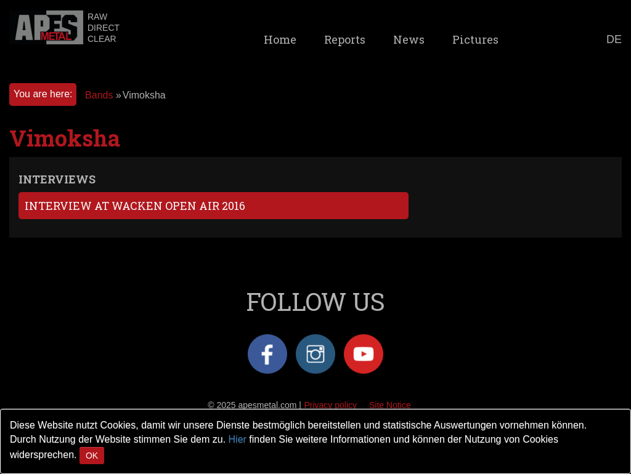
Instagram (315, 354)
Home (280, 39)
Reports (344, 39)
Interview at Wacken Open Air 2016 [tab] (135, 205)
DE (614, 39)
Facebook (267, 354)
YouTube (363, 354)
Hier (237, 439)
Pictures (475, 39)
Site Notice (390, 405)
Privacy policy (330, 405)
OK (92, 455)
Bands (99, 95)
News (409, 39)
